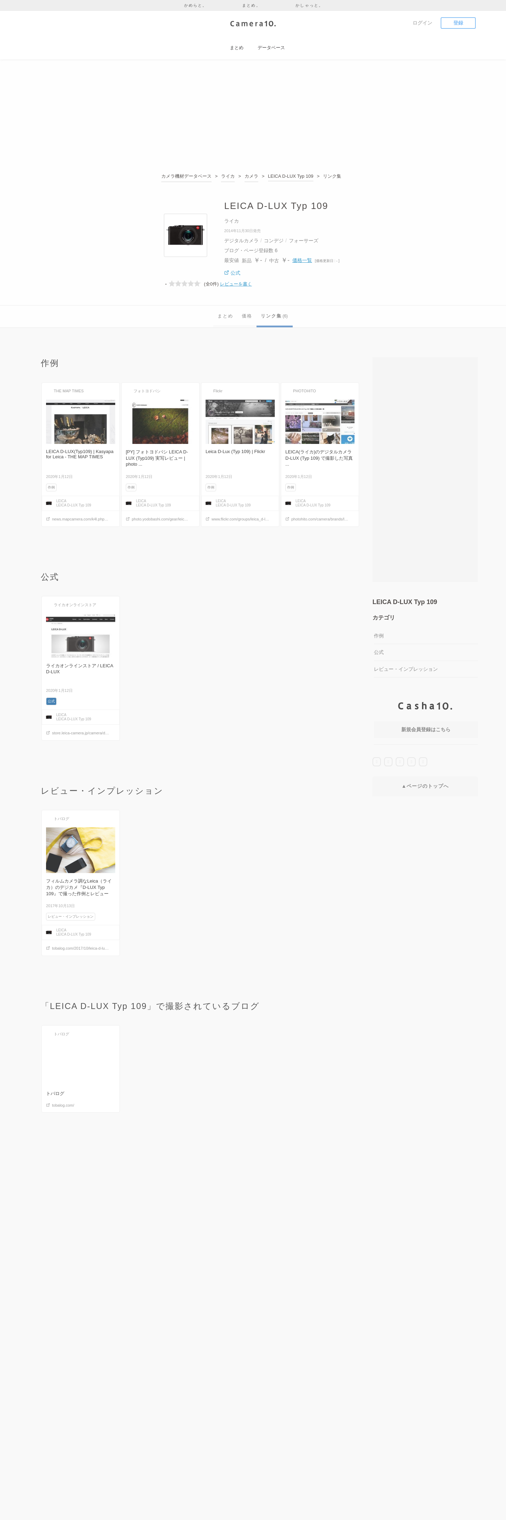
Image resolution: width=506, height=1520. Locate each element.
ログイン (422, 23)
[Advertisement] (253, 117)
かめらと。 (195, 5)
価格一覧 (302, 260)
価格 (247, 316)
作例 (379, 635)
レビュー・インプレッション (406, 669)
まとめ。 (251, 5)
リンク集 (274, 316)
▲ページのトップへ (425, 786)
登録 (458, 23)
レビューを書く (236, 284)
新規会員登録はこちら (425, 729)
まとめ (225, 316)
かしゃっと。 (309, 5)
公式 (379, 652)
